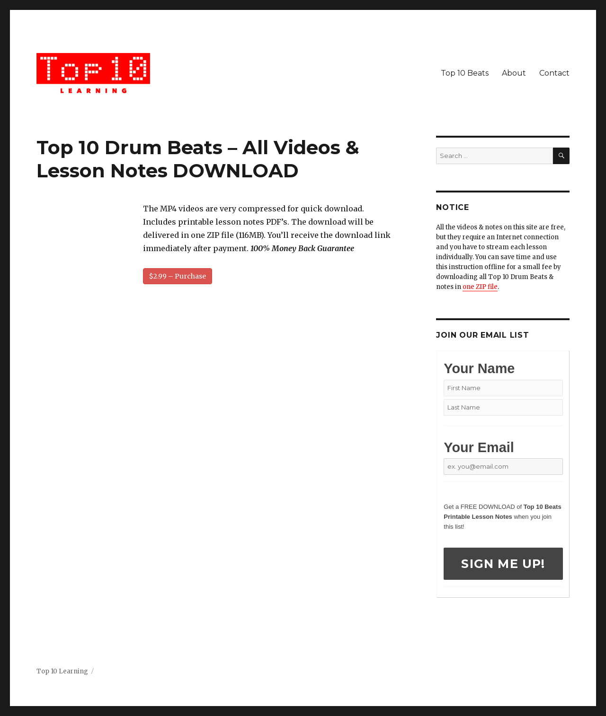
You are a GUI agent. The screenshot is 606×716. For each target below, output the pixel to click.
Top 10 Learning (62, 671)
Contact (554, 73)
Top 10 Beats (465, 73)
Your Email (479, 447)
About (514, 73)
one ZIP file (480, 287)
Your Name (479, 368)
